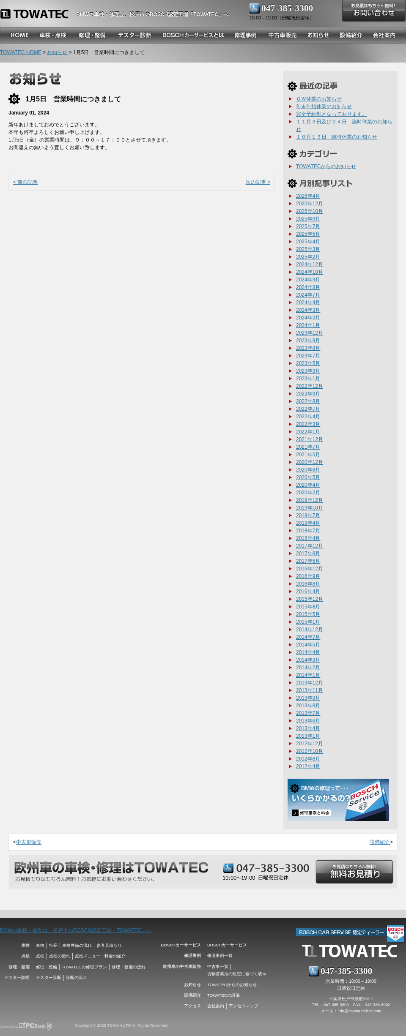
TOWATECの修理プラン (84, 967)
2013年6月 (308, 721)
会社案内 (215, 1005)
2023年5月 (308, 363)
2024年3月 (308, 310)
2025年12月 (309, 204)
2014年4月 (308, 652)
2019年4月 (308, 523)
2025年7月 (308, 226)
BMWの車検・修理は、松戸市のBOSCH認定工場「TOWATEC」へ (75, 930)
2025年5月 (308, 234)
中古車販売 (28, 842)
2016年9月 (308, 576)
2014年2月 (308, 668)
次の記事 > (258, 182)
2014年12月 (309, 630)
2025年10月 (309, 211)
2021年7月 (308, 447)
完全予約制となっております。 (331, 114)
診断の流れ (76, 977)
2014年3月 (308, 660)
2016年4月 (308, 591)
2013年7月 (308, 713)
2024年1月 (308, 325)
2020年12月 (309, 462)
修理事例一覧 (220, 955)
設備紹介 (380, 842)
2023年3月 (308, 371)
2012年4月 (308, 766)
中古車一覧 (217, 966)
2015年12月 (309, 599)
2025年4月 (308, 242)
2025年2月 (308, 257)
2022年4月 (308, 417)
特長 (53, 945)
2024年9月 (308, 280)
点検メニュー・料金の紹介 (100, 956)
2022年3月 (308, 424)
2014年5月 (308, 645)
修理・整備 (46, 967)
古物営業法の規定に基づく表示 (236, 973)
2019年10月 (309, 508)
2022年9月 (308, 394)
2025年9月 (308, 219)
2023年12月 (309, 333)
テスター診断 (48, 977)
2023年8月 (308, 348)
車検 (40, 945)
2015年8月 (308, 607)
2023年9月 (308, 341)
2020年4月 (308, 485)
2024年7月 (308, 295)
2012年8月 (308, 759)
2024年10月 (309, 272)
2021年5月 (308, 455)
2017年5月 (308, 561)
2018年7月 (308, 531)
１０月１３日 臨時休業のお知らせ (336, 137)
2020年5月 (308, 477)
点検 (40, 956)
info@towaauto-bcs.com (359, 1011)
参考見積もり (109, 945)
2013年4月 (308, 728)
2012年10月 (309, 751)
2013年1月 (308, 736)
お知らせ (57, 52)
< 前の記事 (25, 182)
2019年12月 (309, 500)
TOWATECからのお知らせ (326, 166)
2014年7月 (308, 637)
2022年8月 (308, 401)
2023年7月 (308, 356)
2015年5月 (308, 614)
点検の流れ (59, 956)
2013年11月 (309, 690)
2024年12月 (309, 264)
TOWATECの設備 (223, 995)
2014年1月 (308, 675)
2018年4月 (308, 538)
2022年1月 (308, 432)
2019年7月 (308, 515)
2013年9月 (308, 698)
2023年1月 (308, 379)
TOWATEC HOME (20, 52)
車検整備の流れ (77, 945)
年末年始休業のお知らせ (324, 106)
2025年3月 (308, 249)
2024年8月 (308, 287)
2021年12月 (309, 439)
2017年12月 (309, 546)
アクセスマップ (243, 1005)
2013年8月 (308, 706)
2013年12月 (309, 683)
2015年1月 (308, 622)
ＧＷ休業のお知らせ (319, 99)
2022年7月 (308, 409)
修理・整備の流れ (128, 967)
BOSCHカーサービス (227, 945)
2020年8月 (308, 470)
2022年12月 (309, 386)
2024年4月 (308, 302)
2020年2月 (308, 493)
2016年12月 (309, 569)
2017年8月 (308, 553)
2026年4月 (308, 196)
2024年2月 (308, 318)
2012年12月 (309, 744)
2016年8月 (308, 584)
